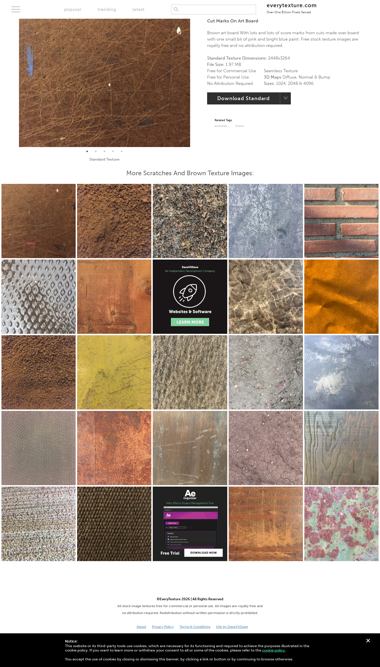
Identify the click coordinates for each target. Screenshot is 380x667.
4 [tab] (113, 151)
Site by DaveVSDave (232, 627)
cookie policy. (274, 650)
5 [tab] (122, 151)
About (141, 627)
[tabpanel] (104, 83)
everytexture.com (291, 8)
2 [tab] (96, 151)
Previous (15, 83)
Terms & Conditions (195, 627)
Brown (240, 126)
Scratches (221, 126)
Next (194, 83)
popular (72, 9)
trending (107, 9)
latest (138, 9)
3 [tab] (104, 151)
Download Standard (243, 98)
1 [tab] (87, 151)
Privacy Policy (163, 627)
